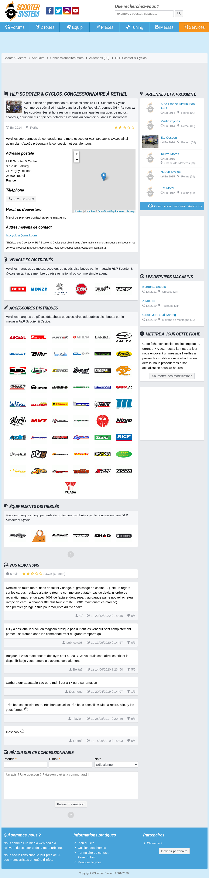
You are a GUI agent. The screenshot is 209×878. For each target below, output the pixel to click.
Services (194, 27)
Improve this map (124, 211)
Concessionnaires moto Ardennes (175, 206)
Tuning (134, 27)
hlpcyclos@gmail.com (21, 235)
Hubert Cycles (171, 171)
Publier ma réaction (70, 804)
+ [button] (77, 154)
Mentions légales (90, 862)
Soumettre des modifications (172, 376)
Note (98, 759)
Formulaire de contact (93, 852)
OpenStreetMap (106, 211)
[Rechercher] (179, 13)
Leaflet (78, 211)
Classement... (156, 843)
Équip (74, 27)
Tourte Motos (170, 154)
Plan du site (86, 843)
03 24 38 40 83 (21, 199)
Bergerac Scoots (154, 286)
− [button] (77, 159)
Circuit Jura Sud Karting (159, 315)
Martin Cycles (170, 121)
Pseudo (10, 759)
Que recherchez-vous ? (137, 6)
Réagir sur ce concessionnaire (41, 752)
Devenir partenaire (174, 851)
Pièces (104, 27)
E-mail (54, 759)
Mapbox (91, 211)
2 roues (44, 27)
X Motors (148, 300)
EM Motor (167, 188)
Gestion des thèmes (92, 847)
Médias (164, 27)
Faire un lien (86, 857)
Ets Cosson (169, 137)
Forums (15, 27)
